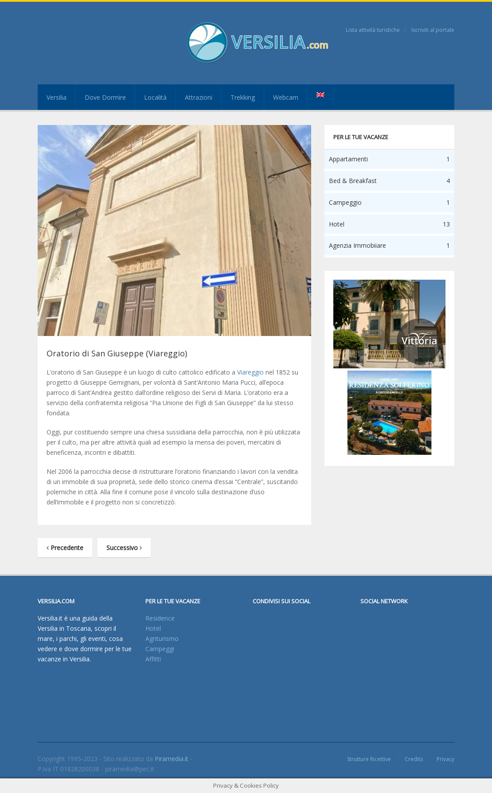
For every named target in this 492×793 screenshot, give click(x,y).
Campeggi (159, 649)
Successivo (124, 547)
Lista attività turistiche (373, 30)
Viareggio (250, 372)
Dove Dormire (105, 97)
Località (155, 97)
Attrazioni (198, 97)
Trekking (242, 97)
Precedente (65, 547)
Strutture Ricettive (369, 759)
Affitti (153, 659)
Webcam (285, 97)
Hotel (153, 628)
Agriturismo (162, 638)
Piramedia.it (171, 758)
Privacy (445, 759)
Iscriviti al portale (432, 30)
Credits (414, 759)
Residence (160, 618)
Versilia (56, 97)
